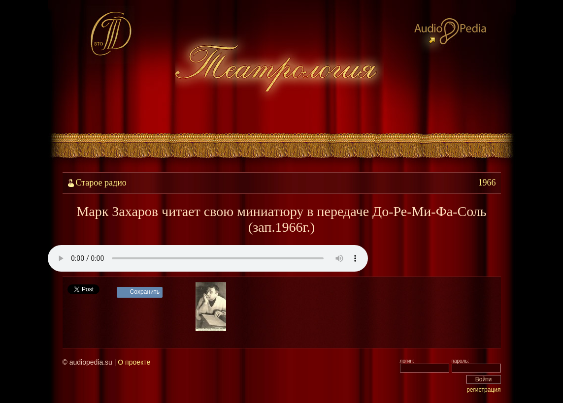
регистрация (483, 389)
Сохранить (145, 291)
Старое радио (101, 182)
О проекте (134, 362)
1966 (487, 182)
